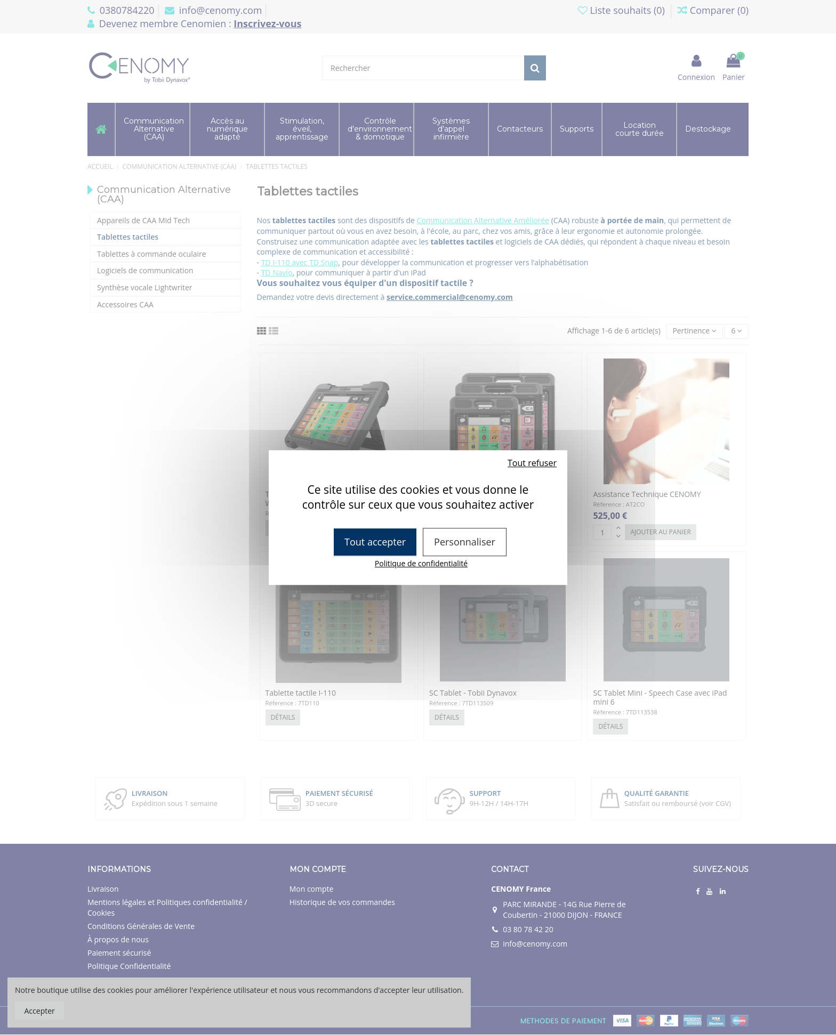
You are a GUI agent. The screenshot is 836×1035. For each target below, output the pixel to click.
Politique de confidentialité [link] (421, 563)
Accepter (40, 1011)
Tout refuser (532, 463)
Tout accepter (375, 541)
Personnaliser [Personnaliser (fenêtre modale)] (464, 541)
